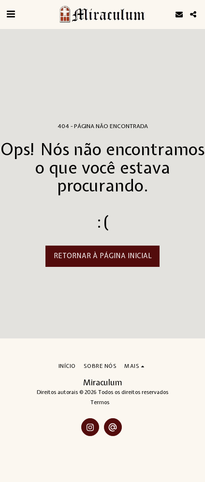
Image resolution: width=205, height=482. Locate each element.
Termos (99, 402)
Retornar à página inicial (103, 255)
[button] (10, 14)
